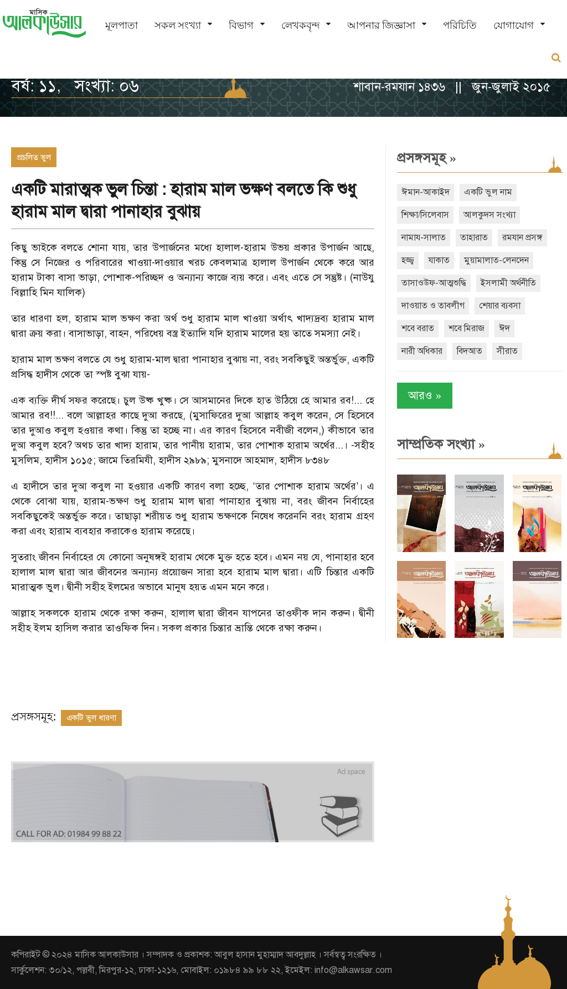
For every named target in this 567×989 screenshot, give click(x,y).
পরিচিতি (460, 25)
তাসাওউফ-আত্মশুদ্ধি (433, 283)
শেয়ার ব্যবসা (499, 305)
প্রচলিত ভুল (34, 157)
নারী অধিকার (421, 351)
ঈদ (504, 328)
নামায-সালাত (423, 237)
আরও (424, 396)
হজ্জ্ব (407, 260)
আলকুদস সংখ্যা (489, 214)
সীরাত (507, 351)
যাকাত (439, 260)
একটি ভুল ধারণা (91, 718)
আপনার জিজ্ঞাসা (381, 25)
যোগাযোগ (513, 25)
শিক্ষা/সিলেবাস (425, 214)
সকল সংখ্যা (177, 25)
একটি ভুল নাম (488, 192)
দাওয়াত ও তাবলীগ (433, 305)
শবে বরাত (417, 328)
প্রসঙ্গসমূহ (426, 158)
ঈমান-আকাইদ (425, 192)
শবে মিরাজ (466, 328)
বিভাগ (241, 25)
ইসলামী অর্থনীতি (508, 283)
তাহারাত (474, 237)
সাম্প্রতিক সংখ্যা (441, 444)
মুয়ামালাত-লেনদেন (496, 260)
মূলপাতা (121, 25)
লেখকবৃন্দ (300, 25)
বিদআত (469, 351)
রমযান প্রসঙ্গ (522, 237)
